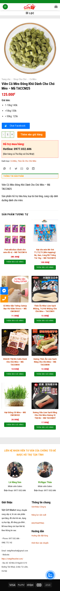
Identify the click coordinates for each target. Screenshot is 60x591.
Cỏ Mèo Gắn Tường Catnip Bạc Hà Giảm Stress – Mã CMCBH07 (15, 308)
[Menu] (5, 7)
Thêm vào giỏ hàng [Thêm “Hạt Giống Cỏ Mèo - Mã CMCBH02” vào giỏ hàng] (15, 425)
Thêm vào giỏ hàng (31, 134)
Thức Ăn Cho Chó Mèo (27, 161)
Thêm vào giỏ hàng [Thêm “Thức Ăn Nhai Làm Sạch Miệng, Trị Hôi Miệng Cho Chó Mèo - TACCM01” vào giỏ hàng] (45, 321)
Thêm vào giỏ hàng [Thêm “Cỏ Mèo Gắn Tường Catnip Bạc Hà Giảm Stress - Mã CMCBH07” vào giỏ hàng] (15, 321)
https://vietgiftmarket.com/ (12, 559)
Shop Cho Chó (20, 79)
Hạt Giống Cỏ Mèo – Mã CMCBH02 (15, 413)
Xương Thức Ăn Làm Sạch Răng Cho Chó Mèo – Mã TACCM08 (45, 362)
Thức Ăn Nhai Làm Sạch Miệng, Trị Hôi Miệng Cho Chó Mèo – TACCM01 (45, 308)
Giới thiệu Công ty (39, 507)
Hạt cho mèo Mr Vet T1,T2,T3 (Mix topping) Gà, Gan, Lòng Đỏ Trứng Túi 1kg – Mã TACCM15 (45, 253)
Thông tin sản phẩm (13, 176)
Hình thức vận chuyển (40, 543)
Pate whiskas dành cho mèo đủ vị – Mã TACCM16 (15, 251)
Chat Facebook (17, 125)
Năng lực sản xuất (39, 515)
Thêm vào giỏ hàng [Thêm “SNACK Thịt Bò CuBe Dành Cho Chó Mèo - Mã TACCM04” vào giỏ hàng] (15, 374)
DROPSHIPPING (38, 523)
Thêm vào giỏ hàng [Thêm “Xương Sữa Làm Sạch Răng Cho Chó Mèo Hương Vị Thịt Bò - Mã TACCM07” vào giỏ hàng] (45, 427)
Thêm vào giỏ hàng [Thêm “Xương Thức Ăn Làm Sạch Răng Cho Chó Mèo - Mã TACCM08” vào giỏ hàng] (45, 374)
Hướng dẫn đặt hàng (40, 535)
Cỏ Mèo (33, 79)
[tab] (30, 177)
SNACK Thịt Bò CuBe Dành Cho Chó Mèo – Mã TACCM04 (15, 362)
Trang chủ (6, 79)
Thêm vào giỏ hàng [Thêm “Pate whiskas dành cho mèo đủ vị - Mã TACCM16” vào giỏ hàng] (15, 262)
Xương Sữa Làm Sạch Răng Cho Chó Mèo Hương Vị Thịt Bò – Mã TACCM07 (45, 415)
